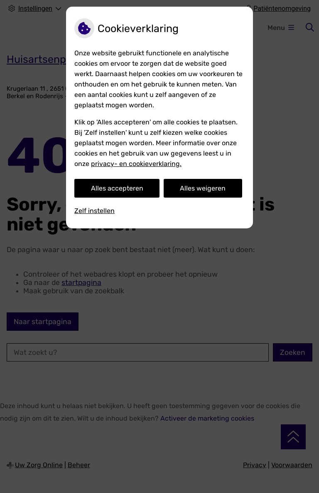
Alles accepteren (117, 188)
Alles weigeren (203, 188)
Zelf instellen (94, 211)
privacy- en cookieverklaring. (136, 164)
